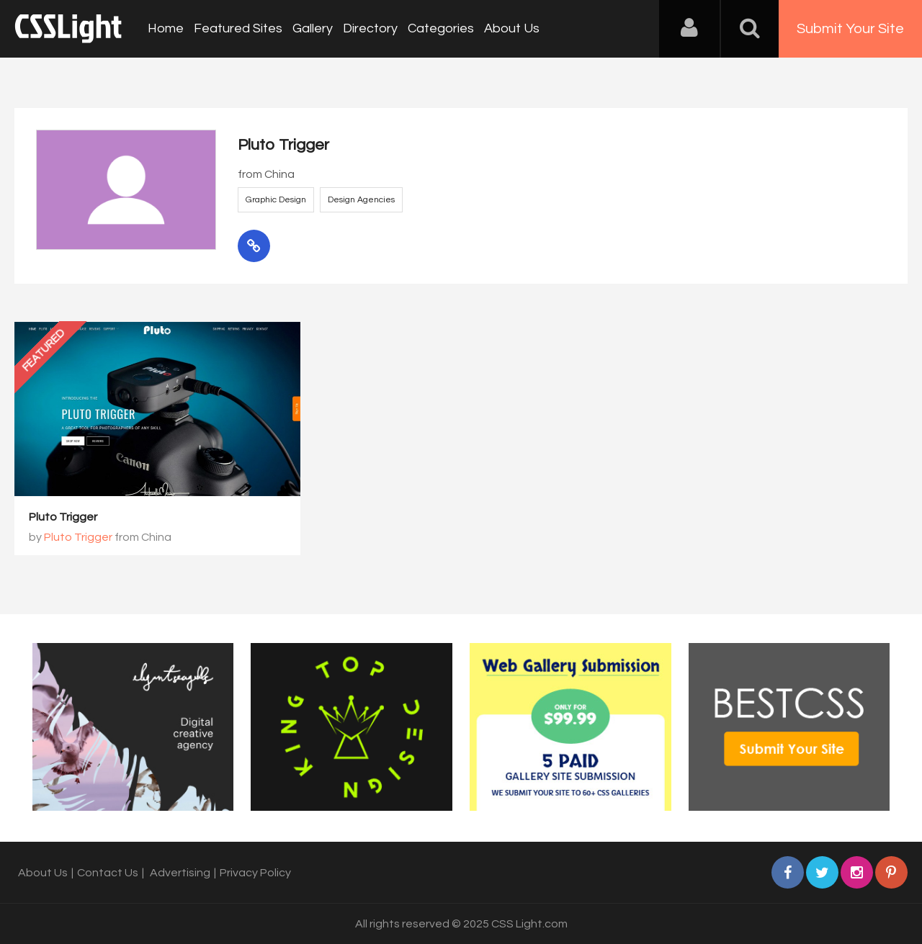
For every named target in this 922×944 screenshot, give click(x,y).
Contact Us (107, 872)
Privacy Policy (255, 872)
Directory (370, 28)
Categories (441, 28)
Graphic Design (276, 199)
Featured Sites (238, 28)
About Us (512, 28)
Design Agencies (361, 199)
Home (166, 28)
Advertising (180, 872)
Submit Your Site (850, 29)
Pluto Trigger (63, 517)
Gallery (312, 28)
